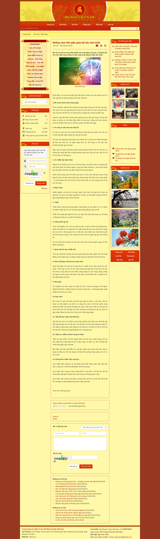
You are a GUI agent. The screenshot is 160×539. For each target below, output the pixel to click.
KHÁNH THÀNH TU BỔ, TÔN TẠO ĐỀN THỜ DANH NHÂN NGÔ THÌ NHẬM (125, 62)
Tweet (55, 414)
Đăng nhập (41, 183)
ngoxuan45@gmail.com (123, 532)
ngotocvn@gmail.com (35, 535)
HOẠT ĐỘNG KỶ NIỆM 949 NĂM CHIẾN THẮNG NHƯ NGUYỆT (124, 54)
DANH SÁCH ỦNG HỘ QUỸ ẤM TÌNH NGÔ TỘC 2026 (125, 76)
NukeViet (113, 537)
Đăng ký (44, 188)
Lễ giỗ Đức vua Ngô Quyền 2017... (125, 155)
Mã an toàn (57, 449)
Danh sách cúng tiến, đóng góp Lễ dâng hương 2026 (126, 47)
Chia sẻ (55, 412)
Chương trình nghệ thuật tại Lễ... (125, 159)
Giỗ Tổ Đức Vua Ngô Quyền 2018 (126, 150)
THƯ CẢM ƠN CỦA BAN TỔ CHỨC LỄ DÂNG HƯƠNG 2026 (125, 70)
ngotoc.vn (32, 532)
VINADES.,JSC (132, 537)
